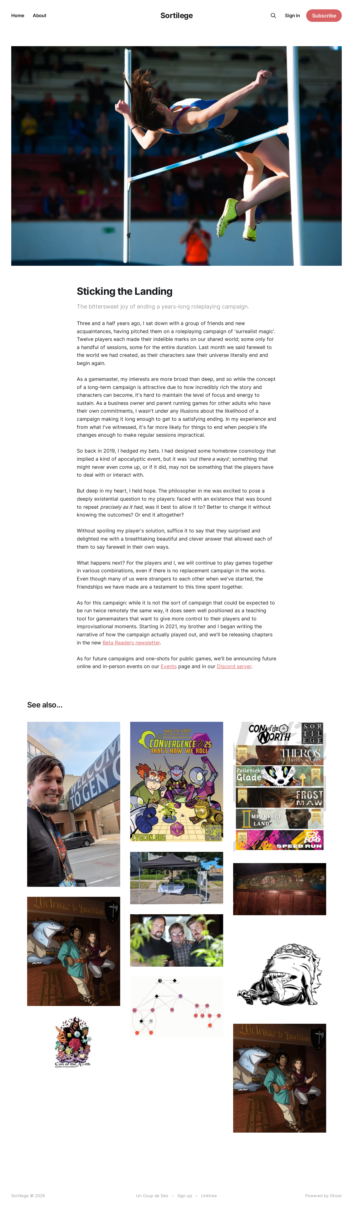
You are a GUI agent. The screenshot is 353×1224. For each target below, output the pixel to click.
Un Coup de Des (152, 1195)
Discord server (234, 666)
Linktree (209, 1195)
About (39, 15)
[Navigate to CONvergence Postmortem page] (176, 782)
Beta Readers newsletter (131, 642)
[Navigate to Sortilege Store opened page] (279, 969)
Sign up (184, 1195)
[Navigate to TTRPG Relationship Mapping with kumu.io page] (176, 1007)
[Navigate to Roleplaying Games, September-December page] (279, 889)
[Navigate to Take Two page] (279, 1078)
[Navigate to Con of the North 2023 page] (73, 1042)
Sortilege (176, 15)
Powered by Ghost (323, 1195)
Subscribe (324, 15)
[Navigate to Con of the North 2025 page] (279, 787)
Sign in (292, 15)
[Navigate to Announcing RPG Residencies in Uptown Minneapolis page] (73, 951)
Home (17, 15)
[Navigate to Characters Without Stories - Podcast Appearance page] (176, 940)
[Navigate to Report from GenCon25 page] (73, 804)
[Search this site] (273, 15)
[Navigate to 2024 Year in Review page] (176, 878)
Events (169, 666)
